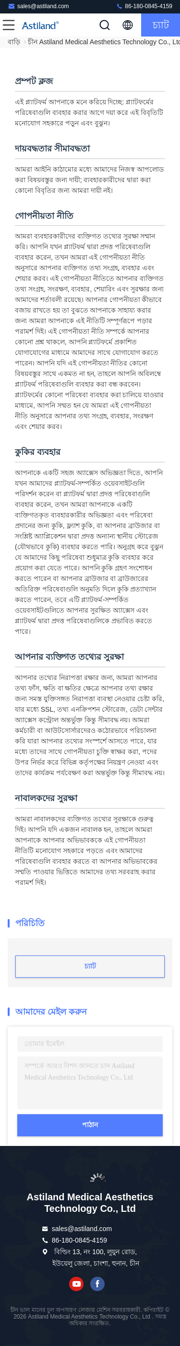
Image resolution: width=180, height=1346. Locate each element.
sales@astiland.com (38, 6)
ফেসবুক (97, 1284)
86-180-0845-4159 (144, 6)
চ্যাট (161, 25)
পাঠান (90, 1125)
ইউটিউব (76, 1284)
